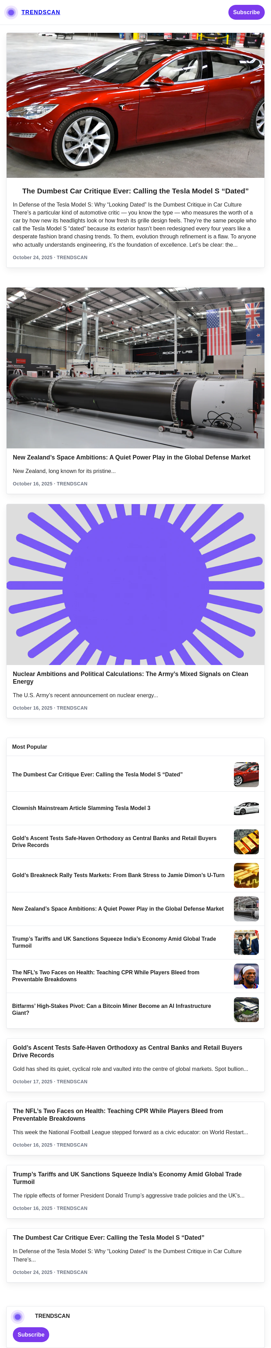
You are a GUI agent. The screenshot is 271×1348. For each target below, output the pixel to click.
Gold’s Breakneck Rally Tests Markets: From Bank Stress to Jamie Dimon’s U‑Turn (118, 875)
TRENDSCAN (40, 12)
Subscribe (246, 12)
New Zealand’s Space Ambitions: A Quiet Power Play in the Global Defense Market (132, 457)
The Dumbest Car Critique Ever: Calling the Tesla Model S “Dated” (135, 191)
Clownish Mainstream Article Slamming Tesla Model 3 (81, 808)
